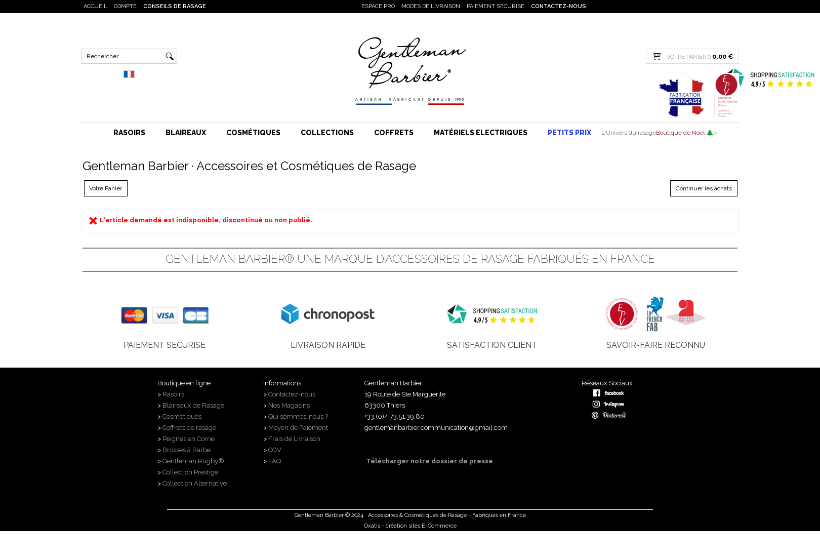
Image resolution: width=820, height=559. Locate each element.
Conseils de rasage (174, 6)
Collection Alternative (194, 483)
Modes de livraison (430, 6)
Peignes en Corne (188, 439)
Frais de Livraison (294, 439)
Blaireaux (186, 133)
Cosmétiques (253, 133)
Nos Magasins (289, 405)
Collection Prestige (190, 472)
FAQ (274, 461)
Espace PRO (378, 6)
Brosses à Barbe (186, 450)
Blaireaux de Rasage (193, 405)
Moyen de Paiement (298, 427)
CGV (274, 450)
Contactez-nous (558, 6)
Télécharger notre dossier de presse (428, 461)
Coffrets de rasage (190, 427)
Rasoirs (129, 133)
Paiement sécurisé (495, 6)
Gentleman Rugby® (193, 461)
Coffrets (394, 133)
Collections (327, 133)
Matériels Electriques (480, 133)
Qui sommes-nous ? (299, 416)
